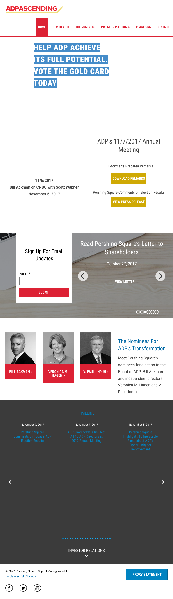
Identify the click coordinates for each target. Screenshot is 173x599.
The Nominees (85, 27)
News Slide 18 (107, 538)
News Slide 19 (110, 538)
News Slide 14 (97, 538)
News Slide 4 (72, 538)
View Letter (124, 281)
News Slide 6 (77, 538)
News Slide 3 (70, 538)
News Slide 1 (65, 538)
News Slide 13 (95, 538)
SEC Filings (28, 576)
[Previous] (83, 276)
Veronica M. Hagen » (58, 373)
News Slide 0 (63, 538)
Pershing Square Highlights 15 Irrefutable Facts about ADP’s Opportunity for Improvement (140, 441)
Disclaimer (12, 576)
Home (42, 27)
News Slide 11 (90, 538)
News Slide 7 (80, 538)
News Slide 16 (102, 538)
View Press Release (129, 202)
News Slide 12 (92, 538)
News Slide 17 (105, 538)
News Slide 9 (85, 538)
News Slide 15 (100, 538)
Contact (163, 27)
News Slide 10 (87, 538)
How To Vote (61, 27)
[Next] (160, 276)
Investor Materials (115, 27)
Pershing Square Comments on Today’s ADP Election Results (32, 436)
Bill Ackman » (20, 372)
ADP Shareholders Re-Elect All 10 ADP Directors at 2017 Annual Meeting (87, 436)
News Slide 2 (67, 538)
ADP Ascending (34, 9)
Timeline (86, 413)
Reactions (143, 27)
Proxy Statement (147, 574)
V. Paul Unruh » (95, 372)
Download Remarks (128, 178)
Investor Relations (86, 550)
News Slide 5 (75, 538)
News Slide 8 (82, 538)
